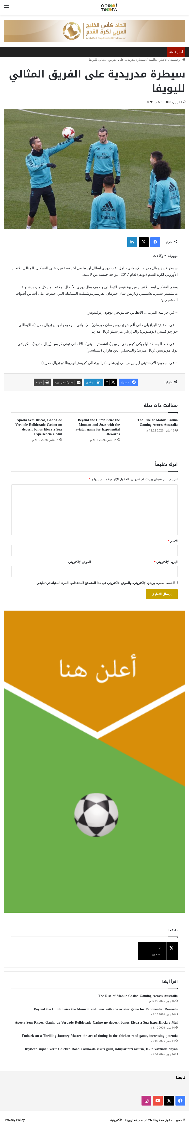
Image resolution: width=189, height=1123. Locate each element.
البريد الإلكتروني (166, 562)
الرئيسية (177, 60)
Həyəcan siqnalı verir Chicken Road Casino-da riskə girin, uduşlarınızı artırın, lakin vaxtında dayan (100, 1043)
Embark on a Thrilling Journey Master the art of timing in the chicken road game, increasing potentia (100, 1030)
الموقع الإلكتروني (79, 562)
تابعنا (180, 1071)
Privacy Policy (15, 1114)
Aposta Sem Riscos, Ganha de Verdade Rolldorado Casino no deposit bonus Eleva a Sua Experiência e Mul (39, 427)
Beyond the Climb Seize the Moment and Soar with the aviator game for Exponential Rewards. (98, 427)
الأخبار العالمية (157, 60)
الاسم (173, 541)
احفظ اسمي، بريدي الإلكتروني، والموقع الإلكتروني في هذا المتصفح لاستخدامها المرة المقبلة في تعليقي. (105, 583)
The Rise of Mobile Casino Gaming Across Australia (157, 422)
